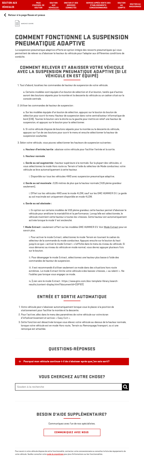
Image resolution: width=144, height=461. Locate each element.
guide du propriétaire (55, 454)
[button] (111, 227)
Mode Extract (111, 227)
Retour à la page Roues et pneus (24, 15)
